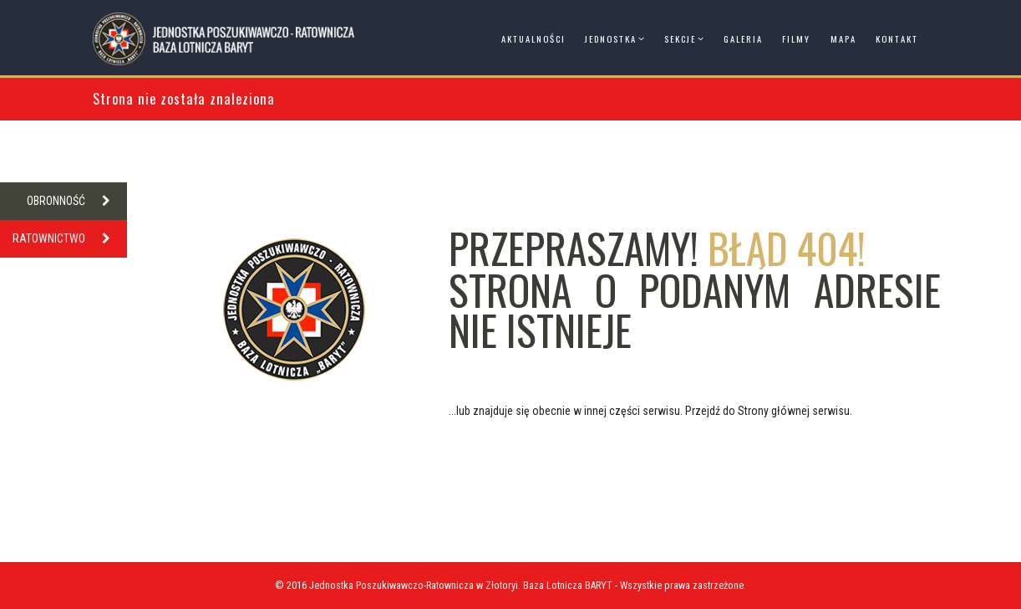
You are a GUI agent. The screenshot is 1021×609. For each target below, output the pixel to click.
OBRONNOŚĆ (77, 201)
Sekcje (680, 38)
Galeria (743, 38)
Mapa (843, 38)
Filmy (796, 38)
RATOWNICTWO (70, 239)
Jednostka (611, 38)
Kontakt (897, 38)
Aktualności (533, 38)
